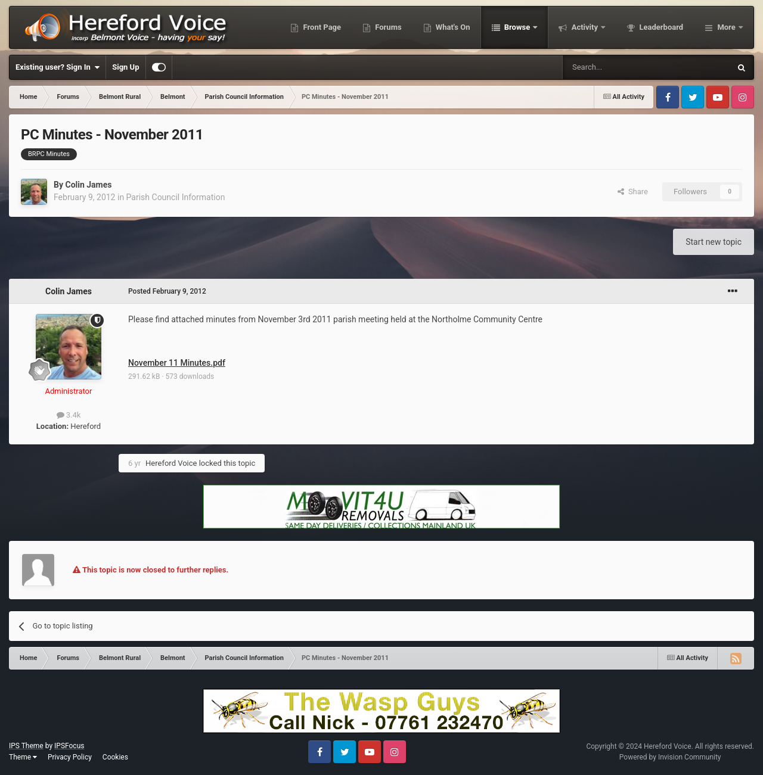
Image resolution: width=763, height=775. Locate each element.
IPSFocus (69, 746)
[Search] (618, 67)
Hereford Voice (171, 463)
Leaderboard (660, 27)
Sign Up (125, 67)
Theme (23, 757)
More (726, 27)
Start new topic (714, 242)
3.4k (69, 414)
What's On (452, 27)
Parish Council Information (175, 197)
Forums (387, 27)
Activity (584, 27)
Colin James (88, 184)
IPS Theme (26, 746)
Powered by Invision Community (670, 757)
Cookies (115, 757)
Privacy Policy (70, 757)
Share (633, 191)
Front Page (321, 27)
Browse (517, 27)
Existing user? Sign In (57, 67)
